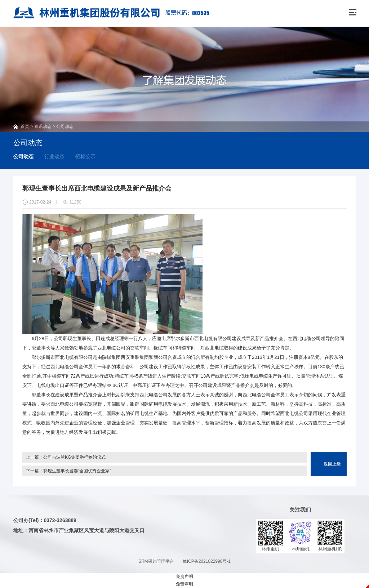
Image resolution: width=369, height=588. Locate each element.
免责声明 (184, 576)
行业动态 (54, 156)
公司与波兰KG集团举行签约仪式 (74, 457)
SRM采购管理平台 (156, 561)
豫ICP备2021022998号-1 (207, 561)
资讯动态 (43, 126)
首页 (25, 126)
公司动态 (65, 126)
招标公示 (85, 156)
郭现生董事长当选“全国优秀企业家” (77, 470)
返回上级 (332, 464)
